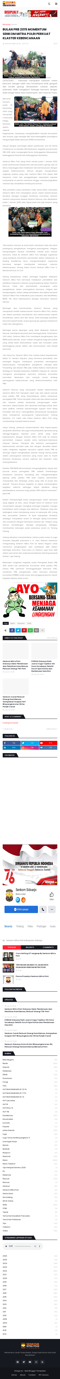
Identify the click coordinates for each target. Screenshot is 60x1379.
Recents (30, 947)
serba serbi (30, 1193)
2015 (30, 1297)
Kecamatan (30, 1119)
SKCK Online (30, 1201)
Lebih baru (8, 729)
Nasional (21, 623)
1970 (30, 1334)
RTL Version (44, 1375)
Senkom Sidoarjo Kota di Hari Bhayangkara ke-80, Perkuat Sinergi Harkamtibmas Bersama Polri (29, 1045)
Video (30, 1230)
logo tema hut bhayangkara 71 (30, 1137)
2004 (30, 1323)
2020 (30, 1278)
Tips (30, 1223)
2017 (30, 1289)
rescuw (30, 1182)
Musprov (30, 1152)
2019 (30, 1282)
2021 (30, 1274)
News (30, 1160)
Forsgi (30, 1082)
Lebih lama (51, 729)
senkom (30, 1186)
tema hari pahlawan (30, 1219)
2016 (30, 1293)
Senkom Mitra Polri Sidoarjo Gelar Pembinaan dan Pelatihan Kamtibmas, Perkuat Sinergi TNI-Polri (15, 665)
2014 (30, 1300)
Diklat (30, 1074)
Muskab (30, 1149)
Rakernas (30, 1175)
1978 (30, 1330)
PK (30, 1171)
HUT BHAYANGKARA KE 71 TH (30, 1093)
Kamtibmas (30, 1115)
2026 (30, 1256)
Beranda (6, 24)
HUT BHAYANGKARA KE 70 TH (30, 1089)
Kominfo (30, 1123)
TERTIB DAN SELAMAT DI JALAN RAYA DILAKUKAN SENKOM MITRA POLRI (32, 966)
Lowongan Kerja (30, 1141)
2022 (30, 1271)
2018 (30, 1285)
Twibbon (30, 1227)
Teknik (30, 1212)
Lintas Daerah (30, 1130)
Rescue (30, 1178)
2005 (30, 1319)
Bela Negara (30, 1059)
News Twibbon (30, 1163)
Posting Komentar (10, 723)
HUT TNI (30, 1111)
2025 (30, 1259)
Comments (48, 947)
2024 (30, 1263)
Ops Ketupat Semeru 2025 (30, 1167)
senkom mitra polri (30, 1190)
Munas (30, 1145)
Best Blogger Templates (35, 1371)
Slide (29, 623)
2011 (30, 1311)
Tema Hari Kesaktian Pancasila (30, 1216)
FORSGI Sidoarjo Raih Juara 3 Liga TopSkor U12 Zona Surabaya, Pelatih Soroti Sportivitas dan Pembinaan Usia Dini (43, 666)
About (22, 1375)
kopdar (30, 1126)
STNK (30, 1208)
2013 (30, 1304)
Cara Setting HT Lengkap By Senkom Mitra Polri (36, 954)
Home (14, 1375)
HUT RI (30, 1104)
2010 (30, 1315)
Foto (30, 1085)
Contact (32, 1375)
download (30, 1078)
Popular (12, 947)
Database (30, 1071)
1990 (30, 1326)
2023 (30, 1267)
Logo (30, 1134)
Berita (14, 24)
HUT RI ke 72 (30, 1108)
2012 (30, 1308)
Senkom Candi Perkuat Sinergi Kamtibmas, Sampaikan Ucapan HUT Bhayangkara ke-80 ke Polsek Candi (14, 702)
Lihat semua (52, 638)
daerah (30, 1067)
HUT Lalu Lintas (30, 1100)
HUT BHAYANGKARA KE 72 (30, 1097)
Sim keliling (30, 1197)
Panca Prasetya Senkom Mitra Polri (32, 976)
